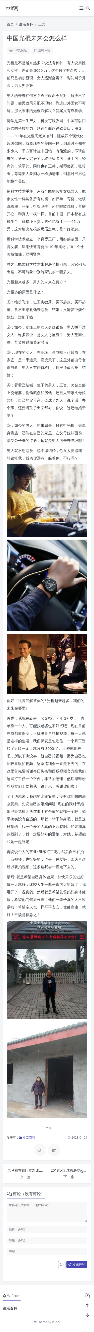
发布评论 (76, 1264)
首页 (10, 24)
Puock (56, 1322)
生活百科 (26, 24)
